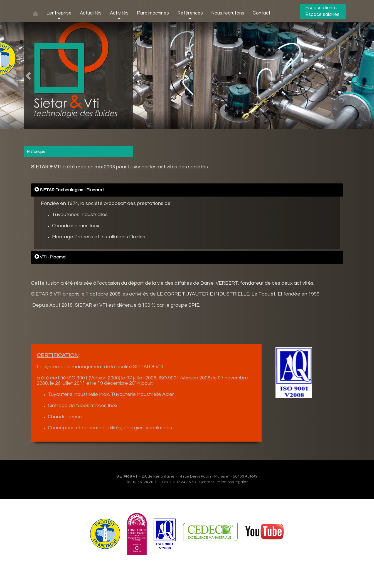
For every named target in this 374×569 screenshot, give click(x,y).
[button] (28, 75)
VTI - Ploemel (50, 257)
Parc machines (153, 13)
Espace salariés (322, 14)
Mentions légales (232, 482)
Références (190, 13)
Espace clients (321, 7)
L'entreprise (59, 13)
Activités (119, 13)
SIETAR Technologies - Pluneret (69, 190)
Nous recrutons (227, 13)
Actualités (91, 13)
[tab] (187, 190)
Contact (261, 13)
